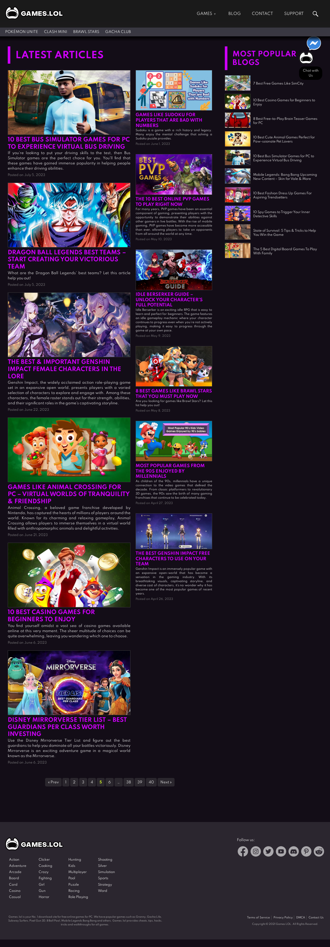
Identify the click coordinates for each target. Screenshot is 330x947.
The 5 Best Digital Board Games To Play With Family (285, 251)
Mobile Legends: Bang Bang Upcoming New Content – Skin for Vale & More (285, 177)
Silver (102, 866)
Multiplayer (77, 872)
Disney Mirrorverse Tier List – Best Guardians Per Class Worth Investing (67, 727)
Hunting (74, 859)
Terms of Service (258, 917)
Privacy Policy (283, 917)
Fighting (45, 878)
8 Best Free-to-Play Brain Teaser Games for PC (285, 121)
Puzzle (73, 884)
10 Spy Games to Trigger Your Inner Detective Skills (281, 214)
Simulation (106, 872)
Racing (74, 891)
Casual (15, 897)
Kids (71, 866)
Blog (234, 14)
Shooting (105, 859)
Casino (14, 891)
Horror (44, 897)
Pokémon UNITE (21, 32)
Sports (103, 878)
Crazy (43, 872)
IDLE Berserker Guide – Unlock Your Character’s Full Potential (169, 300)
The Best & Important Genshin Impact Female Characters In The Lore (64, 369)
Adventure (17, 866)
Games (204, 14)
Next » (166, 782)
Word (102, 891)
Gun (42, 891)
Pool (71, 878)
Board (14, 878)
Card (13, 884)
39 (139, 782)
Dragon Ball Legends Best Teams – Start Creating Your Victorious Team (67, 260)
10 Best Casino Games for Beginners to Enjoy (284, 102)
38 (128, 782)
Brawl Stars (86, 32)
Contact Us (316, 917)
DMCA (300, 917)
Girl (41, 884)
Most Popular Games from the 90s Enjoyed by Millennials (170, 471)
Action (14, 859)
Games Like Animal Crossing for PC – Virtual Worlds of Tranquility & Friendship (69, 494)
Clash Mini (55, 32)
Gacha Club (118, 32)
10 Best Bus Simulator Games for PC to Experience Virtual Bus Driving (283, 158)
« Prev (53, 782)
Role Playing (78, 897)
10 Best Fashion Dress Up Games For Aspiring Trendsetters (282, 195)
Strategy (105, 884)
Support (294, 14)
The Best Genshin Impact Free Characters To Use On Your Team (173, 559)
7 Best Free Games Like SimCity (278, 83)
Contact (262, 14)
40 (151, 782)
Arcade (15, 872)
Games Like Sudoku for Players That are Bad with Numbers (169, 120)
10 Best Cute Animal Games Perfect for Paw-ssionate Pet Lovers (284, 139)
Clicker (44, 859)
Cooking (45, 866)
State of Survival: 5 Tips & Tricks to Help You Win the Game (284, 233)
